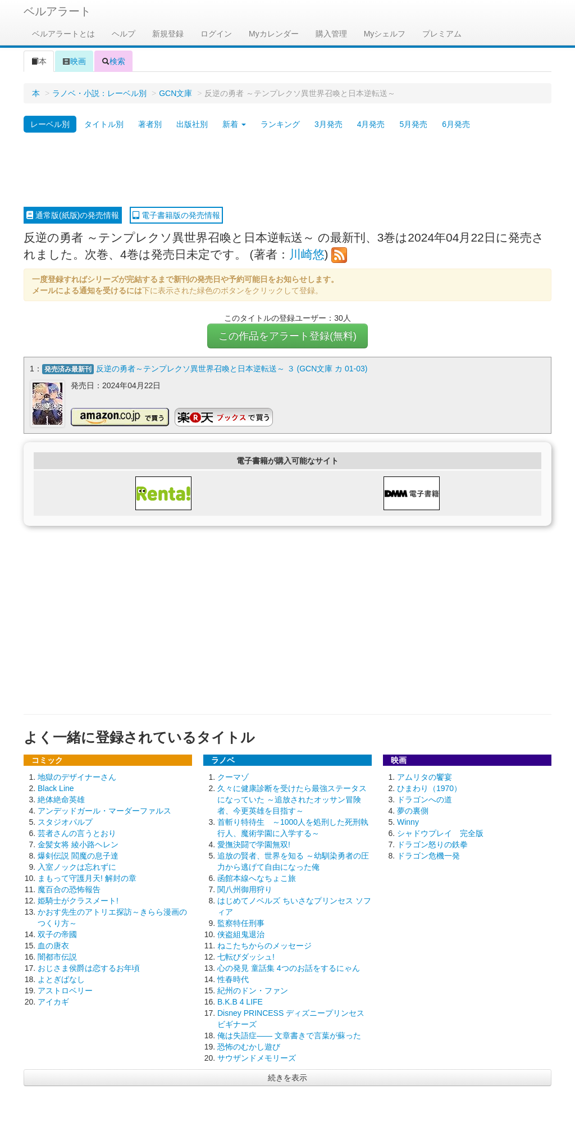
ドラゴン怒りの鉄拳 (432, 844)
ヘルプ (123, 33)
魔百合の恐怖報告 (69, 889)
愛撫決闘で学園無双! (253, 844)
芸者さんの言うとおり (77, 833)
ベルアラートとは (63, 33)
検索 (113, 61)
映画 (74, 61)
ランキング (280, 124)
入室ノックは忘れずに (77, 866)
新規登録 (168, 33)
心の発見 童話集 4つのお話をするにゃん (288, 968)
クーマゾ (233, 777)
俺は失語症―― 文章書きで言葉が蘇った (289, 1035)
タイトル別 (104, 124)
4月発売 (371, 124)
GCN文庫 (175, 93)
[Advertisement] (287, 170)
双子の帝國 (57, 934)
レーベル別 (50, 124)
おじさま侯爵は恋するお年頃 (89, 968)
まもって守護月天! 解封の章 (87, 878)
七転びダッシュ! (246, 956)
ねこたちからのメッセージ (264, 945)
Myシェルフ (385, 33)
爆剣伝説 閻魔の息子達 (78, 855)
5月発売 (413, 124)
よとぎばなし (61, 979)
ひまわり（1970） (429, 788)
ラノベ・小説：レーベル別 (99, 93)
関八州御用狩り (244, 889)
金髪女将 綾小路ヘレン (78, 844)
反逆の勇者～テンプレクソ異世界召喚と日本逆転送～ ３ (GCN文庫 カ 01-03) (232, 368)
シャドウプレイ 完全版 (440, 833)
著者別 (150, 124)
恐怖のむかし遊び (248, 1046)
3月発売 (328, 124)
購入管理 (331, 33)
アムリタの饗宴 (424, 777)
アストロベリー (65, 990)
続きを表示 (287, 1077)
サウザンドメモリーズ (256, 1057)
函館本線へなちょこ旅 (256, 878)
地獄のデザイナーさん (77, 777)
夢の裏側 (412, 810)
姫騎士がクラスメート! (78, 900)
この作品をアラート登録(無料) (287, 336)
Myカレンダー (274, 33)
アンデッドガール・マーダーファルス (104, 810)
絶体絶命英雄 (61, 799)
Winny (408, 821)
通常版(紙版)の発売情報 (72, 215)
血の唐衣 (53, 945)
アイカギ (53, 1001)
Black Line (56, 788)
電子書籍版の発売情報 (176, 215)
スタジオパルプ (65, 821)
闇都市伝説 (57, 956)
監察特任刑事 (240, 923)
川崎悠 (307, 254)
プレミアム (442, 33)
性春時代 (233, 979)
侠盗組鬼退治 (240, 934)
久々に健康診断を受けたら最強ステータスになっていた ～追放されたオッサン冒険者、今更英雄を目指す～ (292, 799)
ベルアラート (57, 11)
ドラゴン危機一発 (428, 855)
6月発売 (456, 124)
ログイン (216, 33)
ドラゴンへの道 (424, 799)
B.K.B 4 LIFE (240, 1001)
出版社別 (192, 124)
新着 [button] (234, 124)
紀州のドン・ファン (252, 990)
